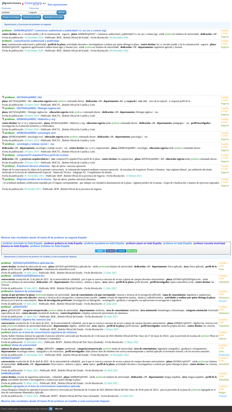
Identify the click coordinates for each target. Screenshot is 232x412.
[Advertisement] (93, 74)
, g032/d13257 (14, 307)
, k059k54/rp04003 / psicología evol (30, 133)
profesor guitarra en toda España (63, 243)
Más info (59, 409)
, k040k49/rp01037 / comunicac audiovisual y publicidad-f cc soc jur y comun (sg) (54, 30)
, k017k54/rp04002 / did (23, 97)
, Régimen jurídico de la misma (28, 179)
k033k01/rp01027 (10, 358)
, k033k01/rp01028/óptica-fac (22, 275)
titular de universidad (18, 345)
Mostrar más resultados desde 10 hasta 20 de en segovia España (44, 237)
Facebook (110, 251)
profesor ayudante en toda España (104, 243)
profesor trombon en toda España (49, 246)
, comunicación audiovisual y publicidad (30, 41)
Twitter (100, 251)
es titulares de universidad (21, 291)
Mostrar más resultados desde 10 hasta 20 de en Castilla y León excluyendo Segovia (55, 401)
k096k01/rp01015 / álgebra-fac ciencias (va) (26, 319)
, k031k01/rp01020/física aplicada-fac (27, 263)
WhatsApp (131, 251)
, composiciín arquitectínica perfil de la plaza (36, 155)
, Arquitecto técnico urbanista (27, 166)
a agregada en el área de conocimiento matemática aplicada (40, 386)
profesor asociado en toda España (22, 243)
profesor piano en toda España (144, 243)
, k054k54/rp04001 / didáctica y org (30, 119)
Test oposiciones (57, 4)
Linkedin (121, 251)
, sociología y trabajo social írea (29, 144)
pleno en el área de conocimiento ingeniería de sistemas (39, 332)
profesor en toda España (177, 243)
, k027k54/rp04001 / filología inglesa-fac (33, 108)
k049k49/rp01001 (10, 373)
